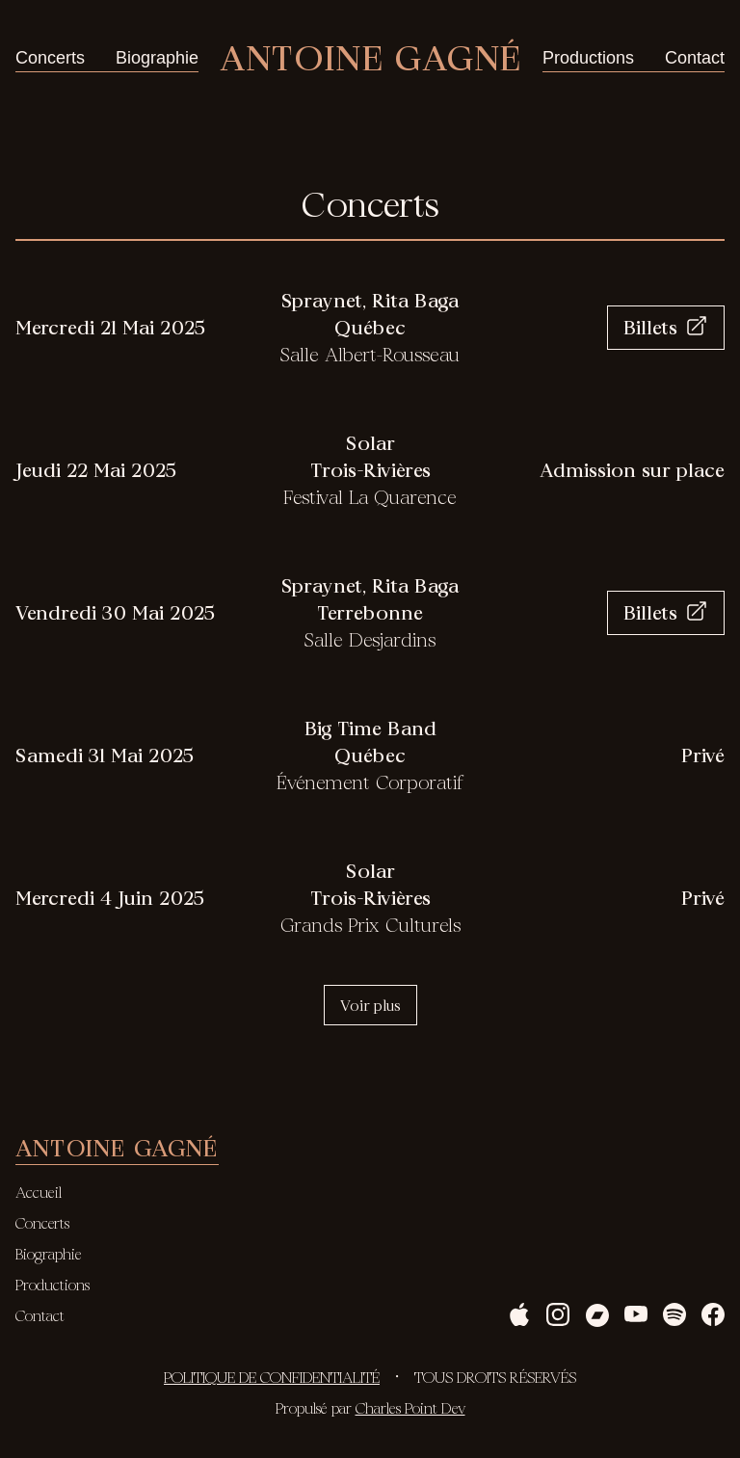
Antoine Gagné (370, 58)
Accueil (38, 1192)
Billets (665, 327)
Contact (695, 57)
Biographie (157, 57)
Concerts (50, 57)
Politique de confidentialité (272, 1377)
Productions (588, 57)
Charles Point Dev (410, 1407)
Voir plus (370, 1005)
